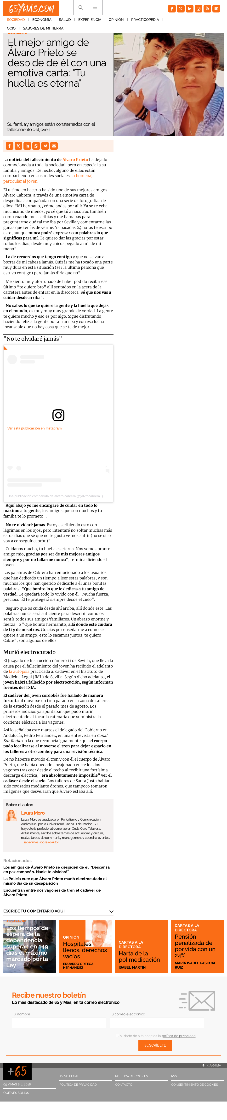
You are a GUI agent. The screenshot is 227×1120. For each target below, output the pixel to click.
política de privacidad (179, 1036)
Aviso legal (69, 1076)
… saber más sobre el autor (40, 842)
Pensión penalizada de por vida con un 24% (197, 946)
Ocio (170, 21)
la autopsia (18, 671)
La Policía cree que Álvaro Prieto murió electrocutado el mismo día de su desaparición (55, 881)
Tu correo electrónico (127, 1014)
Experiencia (89, 21)
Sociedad (16, 21)
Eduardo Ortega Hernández (79, 965)
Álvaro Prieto (75, 159)
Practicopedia (145, 21)
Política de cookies (131, 1076)
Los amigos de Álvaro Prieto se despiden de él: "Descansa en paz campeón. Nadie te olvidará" (56, 869)
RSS (174, 1076)
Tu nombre (21, 1014)
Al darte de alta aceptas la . (156, 1036)
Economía (41, 21)
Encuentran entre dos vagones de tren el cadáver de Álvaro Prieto (52, 892)
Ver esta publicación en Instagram (34, 428)
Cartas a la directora (131, 944)
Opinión (116, 21)
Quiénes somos (16, 1093)
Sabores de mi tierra (27, 30)
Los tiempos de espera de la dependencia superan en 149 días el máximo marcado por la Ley (29, 946)
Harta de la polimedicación (141, 956)
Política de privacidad (78, 1084)
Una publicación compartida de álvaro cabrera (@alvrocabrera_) (55, 496)
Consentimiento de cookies (194, 1084)
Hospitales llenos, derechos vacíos (78, 946)
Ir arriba (211, 1065)
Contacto (123, 1084)
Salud (65, 21)
